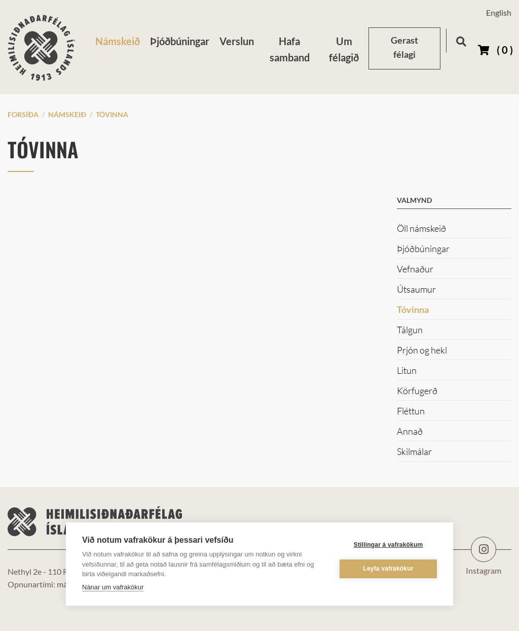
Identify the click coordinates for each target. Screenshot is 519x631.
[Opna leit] (461, 39)
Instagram (483, 549)
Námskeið (67, 114)
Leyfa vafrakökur (388, 568)
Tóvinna (112, 114)
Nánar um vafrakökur (112, 586)
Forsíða (23, 114)
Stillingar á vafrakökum (388, 544)
